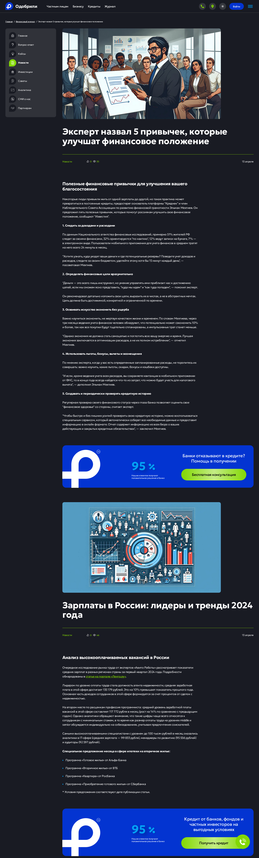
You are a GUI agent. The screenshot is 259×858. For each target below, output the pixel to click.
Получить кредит (213, 843)
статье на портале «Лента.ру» (106, 676)
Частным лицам (57, 6)
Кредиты (94, 6)
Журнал (110, 6)
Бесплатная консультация (214, 474)
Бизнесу (78, 6)
